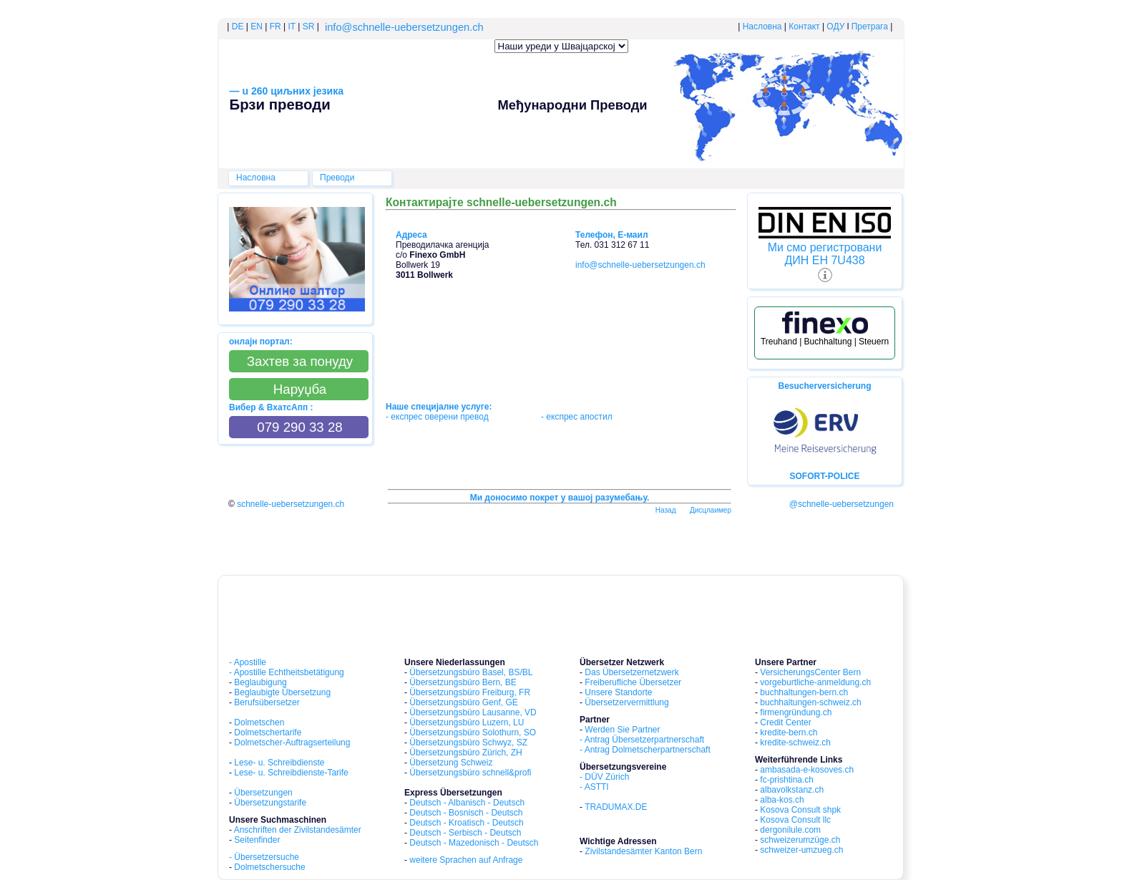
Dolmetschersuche (269, 867)
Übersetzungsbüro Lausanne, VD (472, 712)
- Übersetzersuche (264, 857)
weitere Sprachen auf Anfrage (465, 860)
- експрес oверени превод (438, 417)
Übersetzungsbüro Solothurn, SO (472, 732)
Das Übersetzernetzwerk (631, 672)
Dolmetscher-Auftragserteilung (292, 743)
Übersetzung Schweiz (450, 763)
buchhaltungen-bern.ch (804, 692)
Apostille (250, 662)
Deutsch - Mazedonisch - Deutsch (473, 843)
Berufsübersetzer (266, 702)
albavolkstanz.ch (792, 790)
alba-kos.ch (782, 800)
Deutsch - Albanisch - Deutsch (467, 803)
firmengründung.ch (795, 712)
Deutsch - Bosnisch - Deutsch (465, 813)
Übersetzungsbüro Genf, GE (463, 702)
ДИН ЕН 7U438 (824, 260)
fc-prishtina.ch (787, 780)
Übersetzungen (263, 793)
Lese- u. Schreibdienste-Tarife (291, 773)
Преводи (337, 178)
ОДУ (835, 26)
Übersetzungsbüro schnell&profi (470, 773)
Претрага (870, 26)
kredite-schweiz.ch (795, 743)
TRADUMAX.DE (616, 807)
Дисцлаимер (710, 510)
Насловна (762, 26)
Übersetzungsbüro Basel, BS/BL (470, 672)
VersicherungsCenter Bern (810, 672)
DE (238, 26)
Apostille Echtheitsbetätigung (289, 672)
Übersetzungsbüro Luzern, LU (466, 722)
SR (309, 26)
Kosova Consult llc (795, 820)
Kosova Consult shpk (800, 810)
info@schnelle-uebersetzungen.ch (404, 27)
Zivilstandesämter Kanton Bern (643, 851)
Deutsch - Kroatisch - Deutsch (466, 823)
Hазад (665, 510)
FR (273, 26)
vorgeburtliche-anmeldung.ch (815, 682)
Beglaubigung (260, 682)
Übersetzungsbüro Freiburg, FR (469, 692)
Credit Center (785, 722)
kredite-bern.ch (788, 732)
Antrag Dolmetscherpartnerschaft (648, 750)
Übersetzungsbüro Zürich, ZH (465, 753)
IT (292, 26)
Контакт (804, 26)
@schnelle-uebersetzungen (841, 504)
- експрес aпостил (577, 417)
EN (256, 26)
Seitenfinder (257, 840)
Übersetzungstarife (270, 803)
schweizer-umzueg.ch (801, 850)
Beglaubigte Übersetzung (282, 692)
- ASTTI (594, 787)
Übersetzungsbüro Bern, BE (462, 682)
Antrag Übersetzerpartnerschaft (644, 740)
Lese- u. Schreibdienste (279, 763)
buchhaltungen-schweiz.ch (810, 702)
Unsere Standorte (618, 692)
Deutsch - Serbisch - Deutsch (465, 833)
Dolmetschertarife (267, 732)
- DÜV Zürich (604, 777)
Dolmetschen (259, 722)
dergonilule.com (790, 830)
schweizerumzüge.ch (800, 840)
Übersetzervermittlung (626, 702)
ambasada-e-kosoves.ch (807, 770)
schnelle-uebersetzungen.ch (290, 504)
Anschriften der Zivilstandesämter (297, 830)
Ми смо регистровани (825, 247)
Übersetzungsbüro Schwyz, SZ (468, 743)
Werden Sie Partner (622, 730)
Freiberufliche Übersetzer (633, 682)
